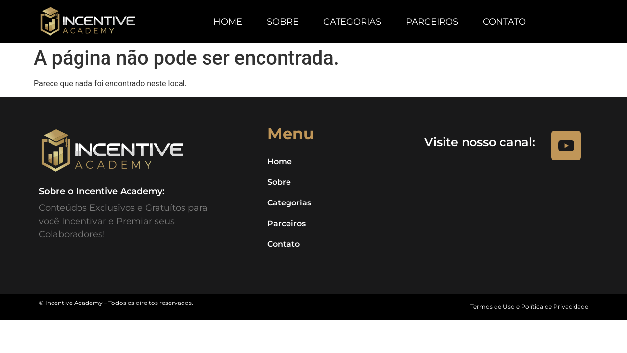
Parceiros (432, 21)
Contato (504, 21)
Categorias (352, 21)
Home (227, 21)
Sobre (283, 21)
